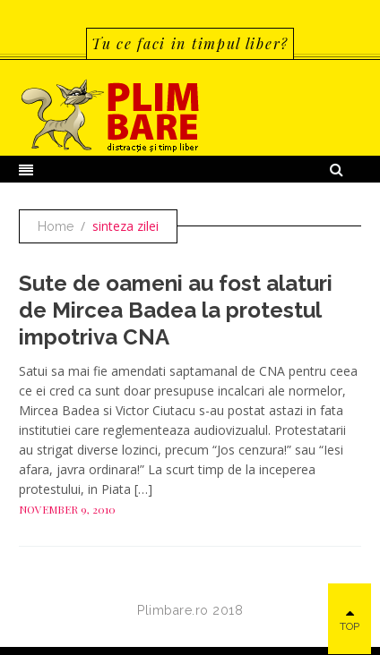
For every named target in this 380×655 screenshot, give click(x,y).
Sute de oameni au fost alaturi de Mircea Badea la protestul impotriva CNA (175, 310)
